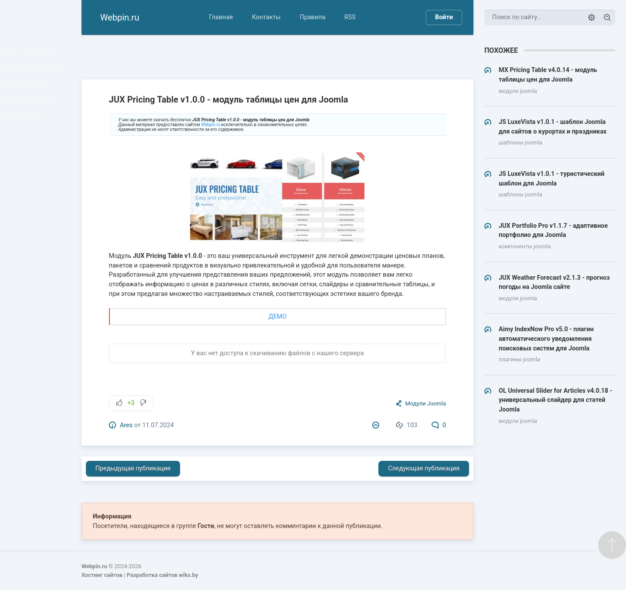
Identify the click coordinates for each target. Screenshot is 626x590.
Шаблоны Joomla (29, 55)
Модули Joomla (27, 93)
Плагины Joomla (28, 113)
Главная (221, 17)
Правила (312, 17)
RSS (350, 17)
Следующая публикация (423, 468)
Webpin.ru (210, 124)
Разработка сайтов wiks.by (162, 575)
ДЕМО (277, 316)
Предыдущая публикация (133, 468)
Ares (126, 425)
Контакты (266, 17)
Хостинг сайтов (102, 575)
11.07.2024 (158, 425)
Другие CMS (22, 132)
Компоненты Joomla (34, 74)
